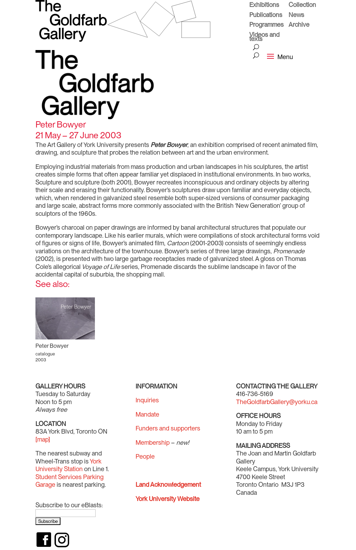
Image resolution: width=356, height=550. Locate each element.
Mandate (147, 414)
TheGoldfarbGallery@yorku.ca (276, 401)
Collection (302, 5)
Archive (299, 25)
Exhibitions (264, 5)
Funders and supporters (168, 428)
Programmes (266, 25)
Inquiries (147, 400)
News (296, 15)
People (145, 456)
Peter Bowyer (51, 346)
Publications (265, 15)
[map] (42, 439)
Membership (153, 442)
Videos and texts (264, 38)
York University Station (68, 465)
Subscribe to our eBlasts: (69, 505)
